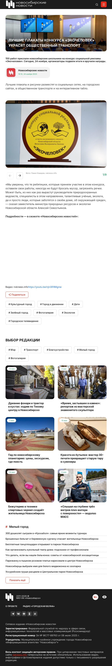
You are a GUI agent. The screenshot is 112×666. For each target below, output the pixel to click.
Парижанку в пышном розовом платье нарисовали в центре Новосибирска (49, 560)
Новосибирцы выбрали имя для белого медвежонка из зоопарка (43, 566)
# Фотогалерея (44, 312)
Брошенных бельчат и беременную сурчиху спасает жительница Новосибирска (52, 538)
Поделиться (17, 294)
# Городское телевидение (23, 321)
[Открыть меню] (104, 4)
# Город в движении (51, 304)
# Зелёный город (18, 312)
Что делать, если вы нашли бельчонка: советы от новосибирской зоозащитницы (52, 555)
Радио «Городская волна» (39, 606)
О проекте (11, 606)
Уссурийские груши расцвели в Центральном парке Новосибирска (44, 571)
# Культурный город (20, 304)
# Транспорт (31, 349)
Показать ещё (17, 580)
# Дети (76, 304)
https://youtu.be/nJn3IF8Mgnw (45, 287)
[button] (19, 175)
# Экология (68, 312)
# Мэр (12, 349)
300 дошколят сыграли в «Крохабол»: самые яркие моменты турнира (46, 533)
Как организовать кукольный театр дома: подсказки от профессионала (47, 549)
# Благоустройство (58, 349)
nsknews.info (19, 654)
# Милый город (86, 349)
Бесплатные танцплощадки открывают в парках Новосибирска (42, 544)
